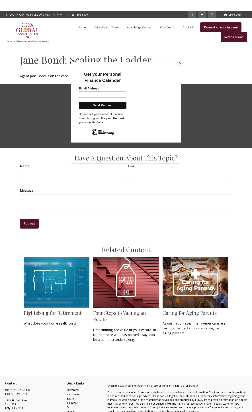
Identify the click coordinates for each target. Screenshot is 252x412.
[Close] (180, 62)
